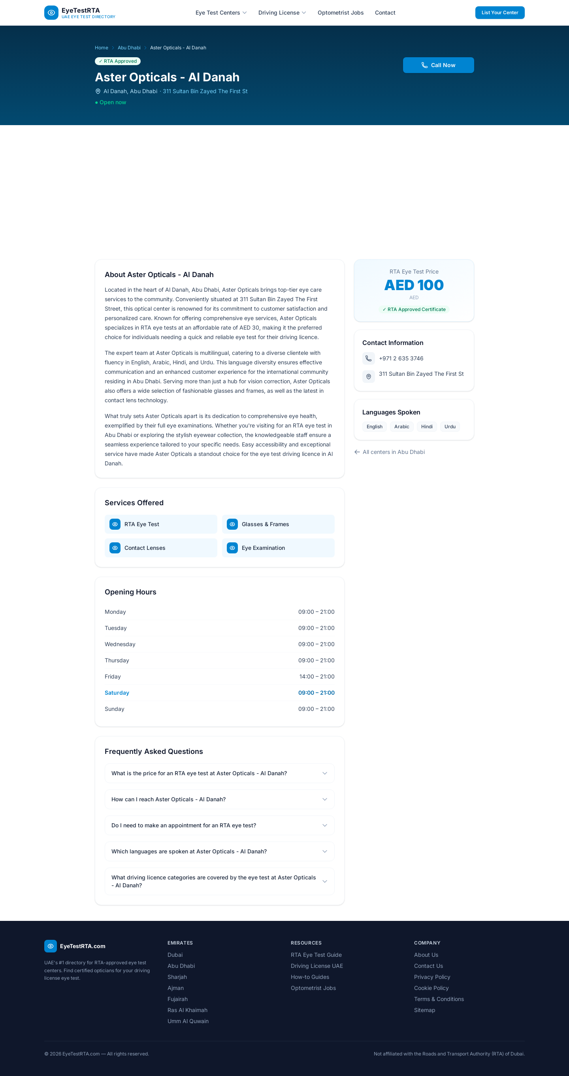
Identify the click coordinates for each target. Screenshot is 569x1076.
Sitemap (424, 1010)
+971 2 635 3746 (393, 358)
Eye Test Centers (221, 12)
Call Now (439, 65)
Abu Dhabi (129, 48)
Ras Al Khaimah (187, 1010)
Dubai (175, 954)
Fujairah (178, 998)
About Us (426, 954)
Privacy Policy (432, 976)
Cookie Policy (431, 987)
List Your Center (500, 12)
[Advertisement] (284, 184)
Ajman (176, 987)
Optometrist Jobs (341, 12)
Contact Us (428, 965)
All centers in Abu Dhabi (389, 451)
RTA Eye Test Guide (316, 954)
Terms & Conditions (439, 998)
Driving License (282, 12)
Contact (385, 12)
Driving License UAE (317, 965)
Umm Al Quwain (188, 1021)
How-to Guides (310, 976)
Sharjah (177, 976)
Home (101, 48)
